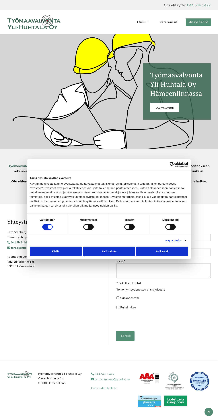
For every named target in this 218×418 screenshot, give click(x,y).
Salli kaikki (162, 251)
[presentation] (144, 320)
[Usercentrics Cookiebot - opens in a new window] (172, 164)
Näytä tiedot (173, 240)
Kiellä (55, 251)
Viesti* (120, 261)
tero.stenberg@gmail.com (112, 379)
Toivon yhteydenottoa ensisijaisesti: (140, 289)
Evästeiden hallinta (104, 388)
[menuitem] (140, 22)
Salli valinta (109, 251)
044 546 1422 (199, 5)
